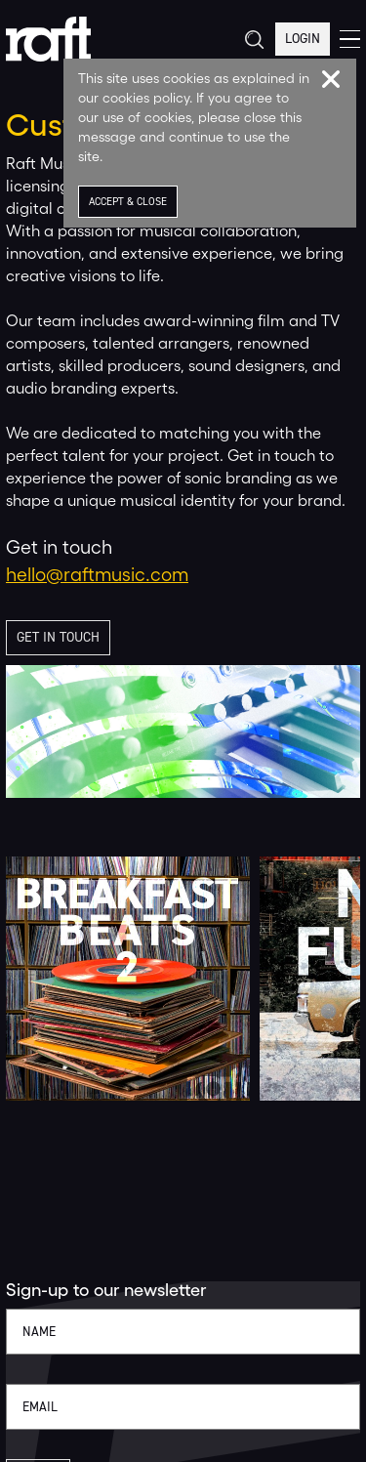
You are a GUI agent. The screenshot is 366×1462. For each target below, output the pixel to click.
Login (302, 38)
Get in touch (58, 637)
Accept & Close (128, 201)
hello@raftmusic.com (97, 574)
